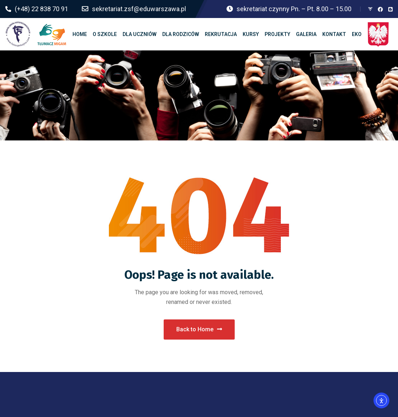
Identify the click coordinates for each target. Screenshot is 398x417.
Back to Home (199, 329)
